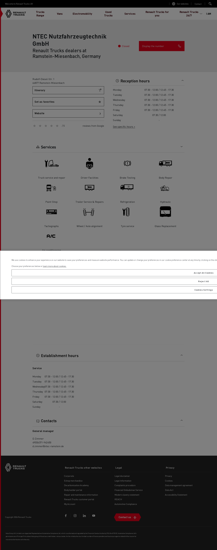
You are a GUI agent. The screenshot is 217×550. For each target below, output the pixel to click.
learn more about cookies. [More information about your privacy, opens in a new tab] (54, 266)
